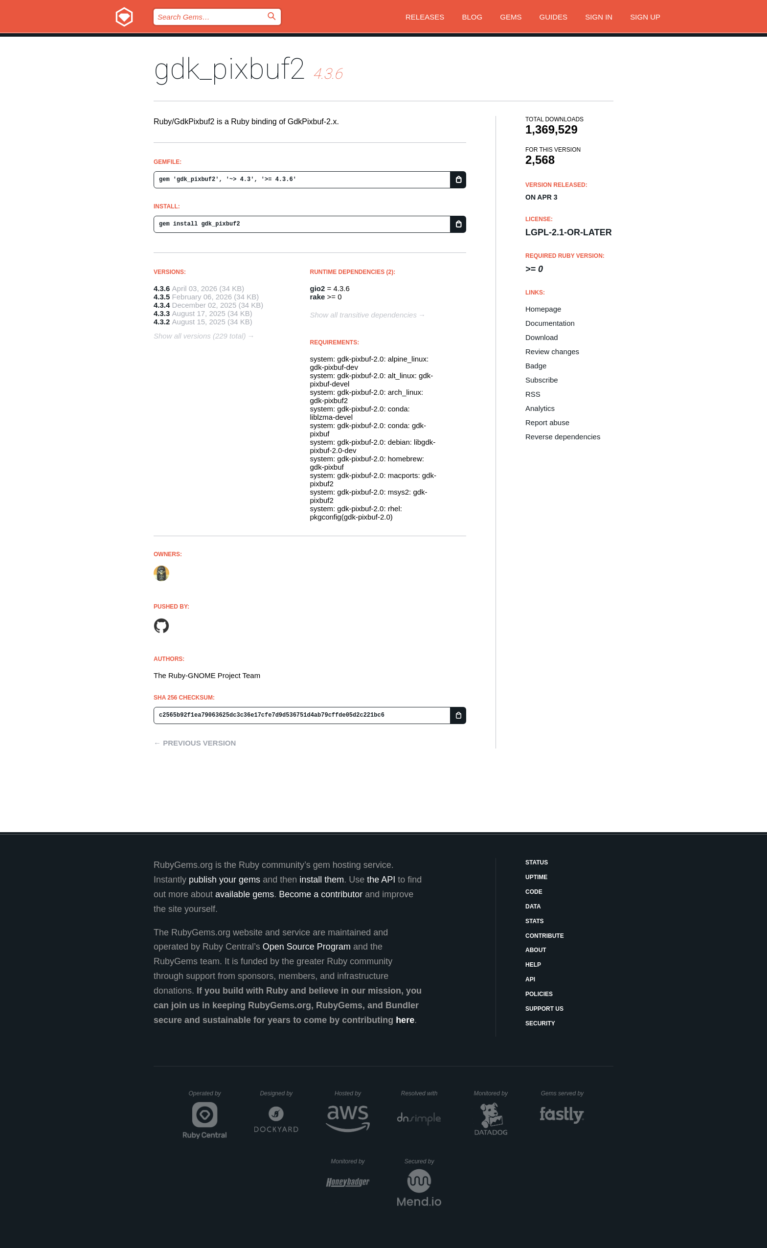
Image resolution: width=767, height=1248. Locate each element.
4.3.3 (162, 313)
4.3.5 (162, 297)
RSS (533, 394)
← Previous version (195, 743)
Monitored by (493, 1093)
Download (541, 337)
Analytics (540, 408)
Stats (534, 921)
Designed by (279, 1093)
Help (533, 964)
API (530, 979)
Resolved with (421, 1093)
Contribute (544, 935)
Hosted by (352, 1093)
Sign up (645, 17)
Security (540, 1023)
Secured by (423, 1161)
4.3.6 (162, 288)
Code (533, 891)
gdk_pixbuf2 (230, 68)
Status (536, 862)
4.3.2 (162, 322)
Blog (472, 17)
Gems (510, 17)
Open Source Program (307, 947)
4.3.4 (162, 305)
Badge (535, 366)
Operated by (208, 1097)
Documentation (550, 323)
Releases (425, 17)
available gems (244, 894)
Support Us (544, 1008)
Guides (554, 17)
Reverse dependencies (562, 436)
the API (381, 880)
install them (321, 880)
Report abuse (547, 422)
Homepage (543, 309)
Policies (539, 994)
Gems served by (563, 1093)
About (535, 950)
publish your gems (224, 880)
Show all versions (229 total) (200, 336)
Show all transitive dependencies (363, 315)
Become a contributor (320, 894)
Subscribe (541, 380)
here (405, 1020)
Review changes (552, 351)
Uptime (536, 877)
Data (533, 906)
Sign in (598, 17)
